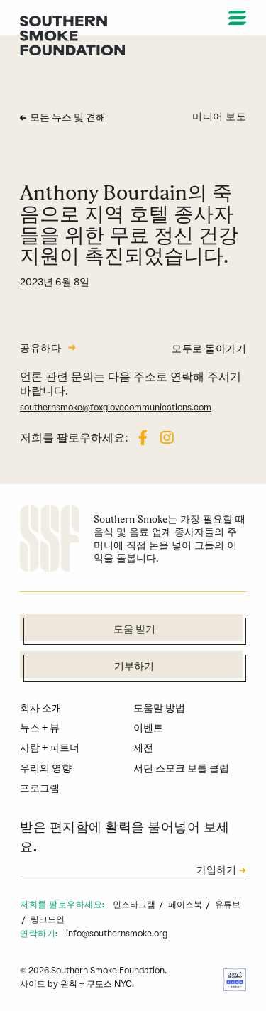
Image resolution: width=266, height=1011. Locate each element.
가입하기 (216, 871)
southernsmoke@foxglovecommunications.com (115, 407)
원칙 (68, 984)
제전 (143, 748)
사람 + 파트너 (49, 748)
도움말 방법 (159, 708)
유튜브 (227, 904)
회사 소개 (41, 708)
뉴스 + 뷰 (40, 728)
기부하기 (134, 667)
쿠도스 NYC (109, 984)
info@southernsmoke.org (116, 934)
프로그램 (40, 788)
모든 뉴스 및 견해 (68, 118)
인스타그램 (135, 904)
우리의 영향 (46, 769)
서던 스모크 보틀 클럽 (181, 769)
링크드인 (48, 919)
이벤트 (148, 728)
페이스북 (186, 904)
